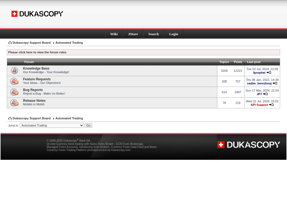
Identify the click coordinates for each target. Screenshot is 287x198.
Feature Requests (37, 79)
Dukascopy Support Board (32, 42)
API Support (259, 104)
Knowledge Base (36, 68)
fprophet (259, 72)
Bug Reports (33, 90)
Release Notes (34, 101)
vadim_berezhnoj (259, 83)
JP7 (259, 94)
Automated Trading (69, 42)
